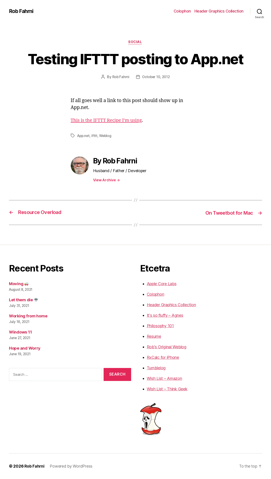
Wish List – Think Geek (167, 389)
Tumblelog (156, 368)
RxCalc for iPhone (163, 357)
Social (135, 42)
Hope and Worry (25, 348)
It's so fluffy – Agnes (165, 315)
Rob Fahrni (22, 11)
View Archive (106, 180)
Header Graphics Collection (218, 11)
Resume (154, 336)
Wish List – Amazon (164, 378)
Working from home (28, 316)
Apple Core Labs (162, 284)
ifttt (95, 136)
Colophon (182, 11)
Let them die (23, 300)
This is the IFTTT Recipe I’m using (108, 121)
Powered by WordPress (71, 466)
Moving (18, 284)
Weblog (106, 136)
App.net (83, 136)
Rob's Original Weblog (166, 347)
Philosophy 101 (160, 326)
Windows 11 (20, 332)
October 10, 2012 (156, 77)
